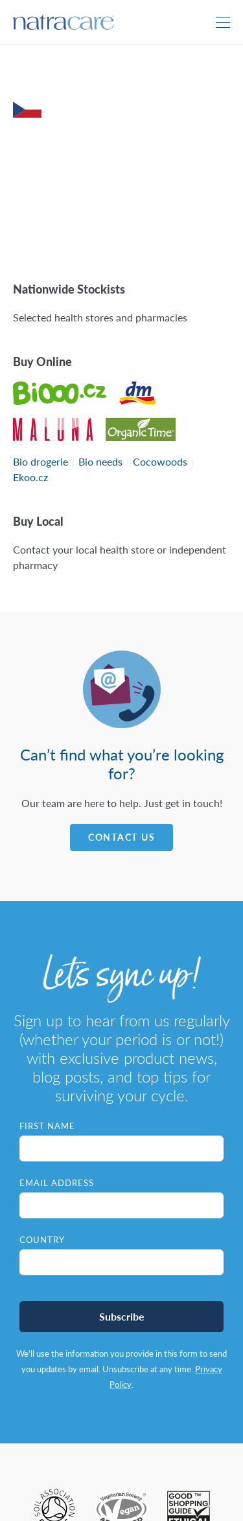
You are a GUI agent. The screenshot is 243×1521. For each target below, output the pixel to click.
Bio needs (100, 461)
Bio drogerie (40, 461)
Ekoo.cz (30, 477)
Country (41, 1240)
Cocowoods (160, 461)
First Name (47, 1126)
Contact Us (122, 837)
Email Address (56, 1183)
